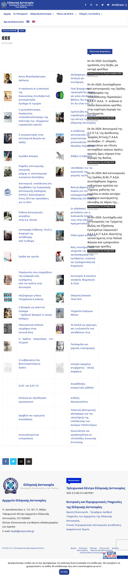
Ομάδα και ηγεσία (29, 256)
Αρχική (73, 548)
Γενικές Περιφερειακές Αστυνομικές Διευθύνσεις (93, 525)
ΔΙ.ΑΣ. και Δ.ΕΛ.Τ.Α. (29, 385)
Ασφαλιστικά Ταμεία (77, 529)
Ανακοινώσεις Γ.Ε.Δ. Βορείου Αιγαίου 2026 (105, 74)
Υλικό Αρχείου (82, 550)
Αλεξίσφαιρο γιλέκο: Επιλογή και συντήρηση (82, 78)
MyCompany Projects (35, 548)
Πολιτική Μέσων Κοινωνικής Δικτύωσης (96, 553)
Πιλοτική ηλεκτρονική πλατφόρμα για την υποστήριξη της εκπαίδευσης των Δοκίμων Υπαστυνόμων (84, 417)
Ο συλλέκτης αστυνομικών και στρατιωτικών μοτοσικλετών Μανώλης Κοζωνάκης (82, 138)
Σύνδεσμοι (83, 548)
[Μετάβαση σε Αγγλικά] (33, 22)
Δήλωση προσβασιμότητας (102, 550)
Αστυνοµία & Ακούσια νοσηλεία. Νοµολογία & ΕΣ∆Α (83, 279)
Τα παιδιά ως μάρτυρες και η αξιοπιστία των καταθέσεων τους (84, 328)
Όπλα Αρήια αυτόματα (83, 235)
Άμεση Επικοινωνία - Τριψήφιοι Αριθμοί (89, 512)
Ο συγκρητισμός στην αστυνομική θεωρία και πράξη (32, 138)
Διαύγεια (115, 548)
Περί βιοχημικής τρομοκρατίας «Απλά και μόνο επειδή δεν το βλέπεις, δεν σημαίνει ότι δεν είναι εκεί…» (83, 96)
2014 (22, 30)
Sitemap (93, 548)
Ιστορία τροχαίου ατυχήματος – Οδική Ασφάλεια (82, 368)
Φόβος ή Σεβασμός (81, 156)
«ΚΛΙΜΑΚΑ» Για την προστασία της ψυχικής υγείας (81, 171)
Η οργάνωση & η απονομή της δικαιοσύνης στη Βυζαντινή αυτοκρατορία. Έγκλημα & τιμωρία (34, 96)
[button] (119, 5)
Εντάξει (64, 572)
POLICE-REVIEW (10, 30)
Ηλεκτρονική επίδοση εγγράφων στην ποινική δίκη (31, 328)
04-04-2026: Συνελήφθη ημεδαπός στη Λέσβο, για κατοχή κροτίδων (102, 65)
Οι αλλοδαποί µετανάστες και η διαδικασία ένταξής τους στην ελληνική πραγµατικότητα (81, 216)
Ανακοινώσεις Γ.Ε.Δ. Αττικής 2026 (101, 118)
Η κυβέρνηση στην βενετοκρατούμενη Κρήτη (29, 364)
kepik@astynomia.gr (22, 531)
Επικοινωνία (104, 548)
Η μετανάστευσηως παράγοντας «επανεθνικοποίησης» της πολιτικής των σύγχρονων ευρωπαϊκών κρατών (33, 117)
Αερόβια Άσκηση (28, 156)
